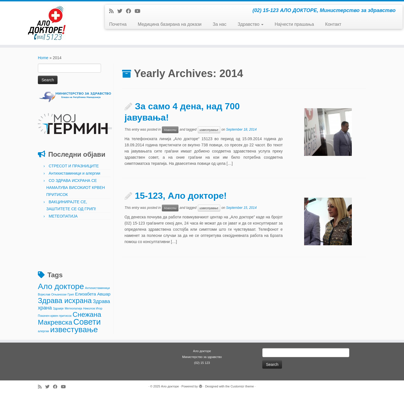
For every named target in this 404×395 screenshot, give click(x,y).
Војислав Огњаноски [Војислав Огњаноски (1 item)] (52, 294)
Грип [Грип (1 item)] (71, 294)
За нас (219, 24)
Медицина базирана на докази (169, 24)
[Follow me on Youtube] (139, 11)
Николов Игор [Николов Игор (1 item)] (92, 308)
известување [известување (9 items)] (74, 329)
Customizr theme (242, 386)
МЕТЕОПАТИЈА (63, 216)
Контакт (333, 24)
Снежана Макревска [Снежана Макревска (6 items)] (69, 318)
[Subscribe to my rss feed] (113, 11)
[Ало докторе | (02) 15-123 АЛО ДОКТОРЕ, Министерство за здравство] (46, 23)
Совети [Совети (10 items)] (87, 321)
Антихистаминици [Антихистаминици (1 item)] (97, 288)
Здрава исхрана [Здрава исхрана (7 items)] (65, 300)
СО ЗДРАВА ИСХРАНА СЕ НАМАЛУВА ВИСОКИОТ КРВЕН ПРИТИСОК (75, 187)
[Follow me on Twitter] (121, 11)
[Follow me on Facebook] (130, 11)
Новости (170, 129)
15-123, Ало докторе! (181, 196)
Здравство (250, 24)
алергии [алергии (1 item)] (43, 331)
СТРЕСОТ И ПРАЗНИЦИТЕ (74, 166)
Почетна (118, 24)
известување (209, 129)
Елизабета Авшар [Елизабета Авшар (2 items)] (93, 294)
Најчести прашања (294, 24)
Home (43, 58)
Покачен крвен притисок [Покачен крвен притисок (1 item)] (55, 315)
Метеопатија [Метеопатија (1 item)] (73, 308)
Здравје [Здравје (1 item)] (58, 308)
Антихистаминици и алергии (74, 173)
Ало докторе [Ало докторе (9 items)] (61, 286)
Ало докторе (170, 386)
